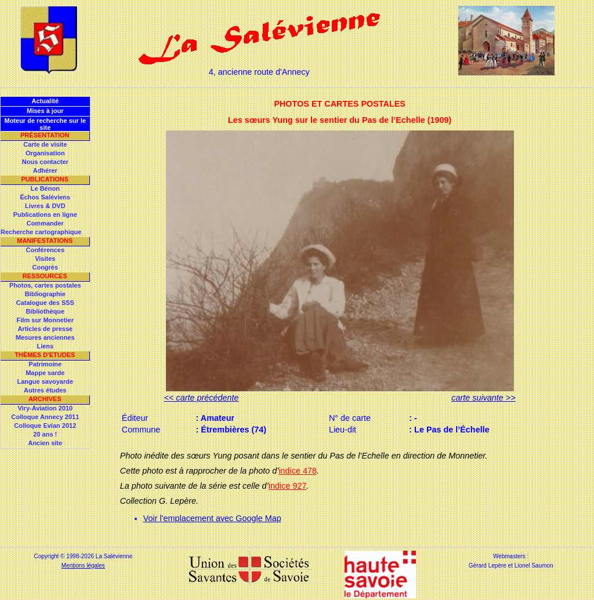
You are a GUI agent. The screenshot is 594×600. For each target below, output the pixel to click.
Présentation (45, 135)
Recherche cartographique (41, 231)
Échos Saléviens (45, 197)
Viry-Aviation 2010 (45, 408)
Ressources (45, 275)
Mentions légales (83, 565)
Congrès (45, 267)
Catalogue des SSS (45, 302)
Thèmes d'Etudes (45, 354)
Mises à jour (45, 110)
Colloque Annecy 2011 (45, 416)
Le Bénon (45, 188)
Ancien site (45, 442)
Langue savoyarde (45, 381)
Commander (45, 223)
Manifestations (45, 240)
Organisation (45, 153)
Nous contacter (45, 161)
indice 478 (297, 470)
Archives (44, 398)
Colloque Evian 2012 (45, 425)
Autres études (45, 390)
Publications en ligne (45, 214)
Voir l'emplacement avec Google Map (212, 518)
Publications (44, 179)
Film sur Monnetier (45, 320)
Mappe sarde (45, 372)
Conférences (45, 249)
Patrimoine (44, 364)
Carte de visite (45, 144)
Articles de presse (45, 328)
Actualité (45, 100)
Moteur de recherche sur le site (45, 124)
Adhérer (45, 170)
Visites (45, 258)
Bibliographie (45, 293)
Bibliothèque (45, 311)
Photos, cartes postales (45, 285)
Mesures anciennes (45, 337)
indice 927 (288, 485)
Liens (45, 346)
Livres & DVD (45, 205)
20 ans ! (45, 434)
